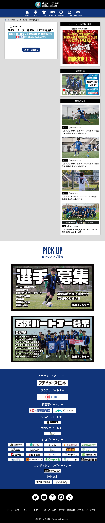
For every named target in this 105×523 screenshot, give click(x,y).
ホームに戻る (31, 49)
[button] (31, 36)
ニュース (46, 509)
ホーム (7, 20)
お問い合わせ (58, 509)
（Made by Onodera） (60, 519)
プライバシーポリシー (87, 509)
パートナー (34, 509)
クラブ (24, 509)
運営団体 (71, 509)
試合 (17, 509)
